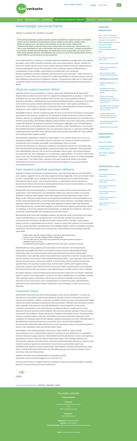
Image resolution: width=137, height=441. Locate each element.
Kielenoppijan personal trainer (109, 79)
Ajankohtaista (47, 20)
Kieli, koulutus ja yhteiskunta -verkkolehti (69, 20)
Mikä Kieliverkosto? (32, 20)
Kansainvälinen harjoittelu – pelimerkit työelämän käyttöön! (109, 74)
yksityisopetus (50, 385)
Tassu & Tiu (91, 20)
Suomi (66, 4)
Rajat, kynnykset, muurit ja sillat (109, 63)
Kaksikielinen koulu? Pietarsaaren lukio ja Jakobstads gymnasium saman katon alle (109, 107)
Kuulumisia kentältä (105, 20)
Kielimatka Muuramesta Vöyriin (109, 127)
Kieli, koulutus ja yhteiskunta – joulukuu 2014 (107, 58)
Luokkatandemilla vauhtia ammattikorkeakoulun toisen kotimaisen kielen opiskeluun (108, 115)
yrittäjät (57, 385)
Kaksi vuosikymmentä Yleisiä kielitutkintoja (108, 68)
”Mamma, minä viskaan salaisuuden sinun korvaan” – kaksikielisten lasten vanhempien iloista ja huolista (109, 99)
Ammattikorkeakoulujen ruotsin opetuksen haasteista (109, 122)
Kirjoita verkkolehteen (105, 142)
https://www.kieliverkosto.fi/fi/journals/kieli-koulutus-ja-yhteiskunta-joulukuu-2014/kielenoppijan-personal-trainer (109, 47)
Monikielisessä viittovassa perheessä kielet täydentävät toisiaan (108, 90)
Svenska (79, 4)
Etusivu (19, 20)
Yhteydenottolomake (68, 397)
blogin (81, 93)
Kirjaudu (93, 5)
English (72, 4)
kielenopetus (41, 385)
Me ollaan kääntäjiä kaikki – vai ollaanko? (109, 83)
